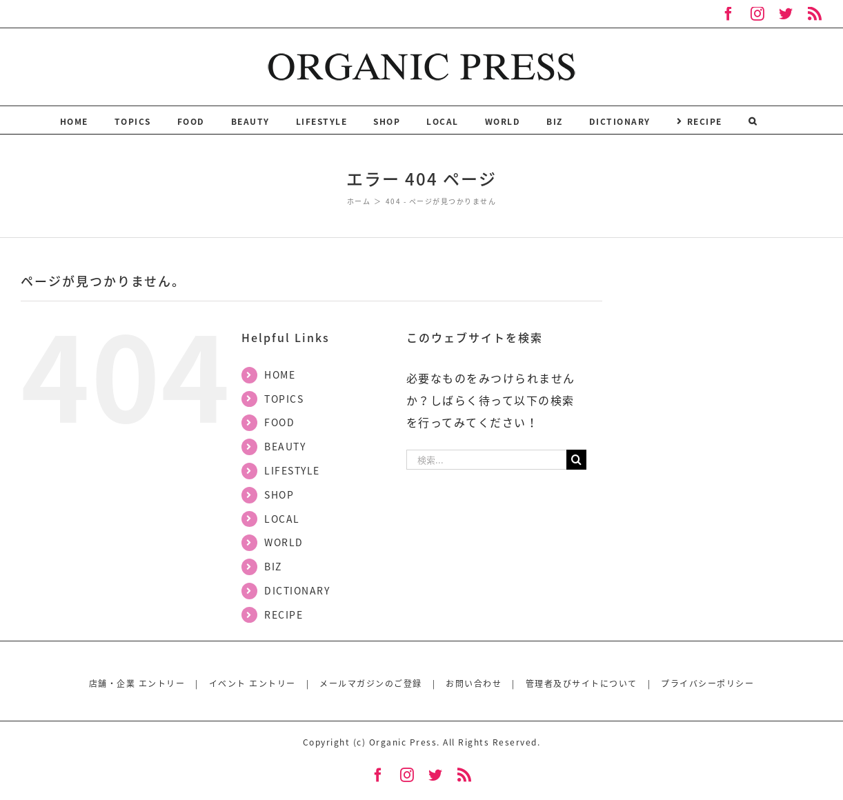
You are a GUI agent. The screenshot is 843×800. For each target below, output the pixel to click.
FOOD (279, 422)
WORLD (284, 542)
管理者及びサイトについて (581, 683)
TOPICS (284, 399)
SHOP (279, 494)
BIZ (273, 566)
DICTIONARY (297, 590)
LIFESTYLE (292, 470)
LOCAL (282, 519)
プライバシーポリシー (707, 683)
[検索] (752, 120)
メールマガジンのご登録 (370, 683)
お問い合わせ (474, 683)
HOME (279, 374)
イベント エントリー (252, 683)
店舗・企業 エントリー (137, 683)
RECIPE (283, 614)
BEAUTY (285, 446)
